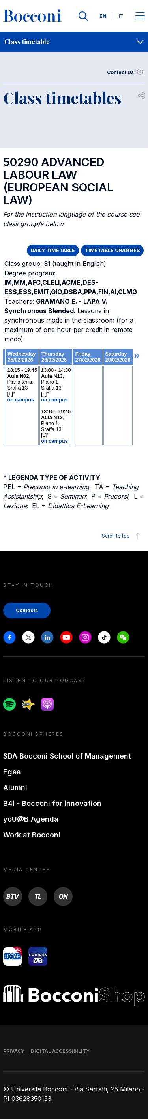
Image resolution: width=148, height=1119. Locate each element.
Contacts (27, 610)
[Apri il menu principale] (140, 16)
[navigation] (74, 42)
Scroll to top (122, 536)
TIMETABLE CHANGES (112, 250)
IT (121, 16)
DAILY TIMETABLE (53, 250)
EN (103, 16)
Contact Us (126, 72)
